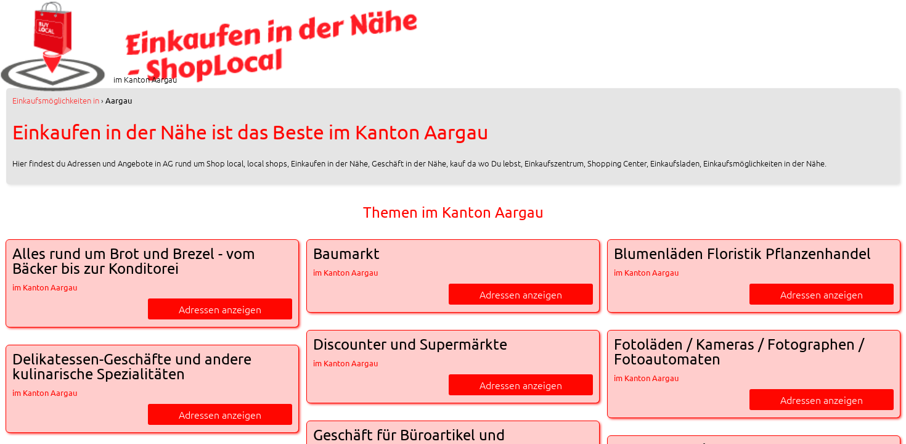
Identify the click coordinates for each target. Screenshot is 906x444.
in (55, 100)
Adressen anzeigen (220, 309)
